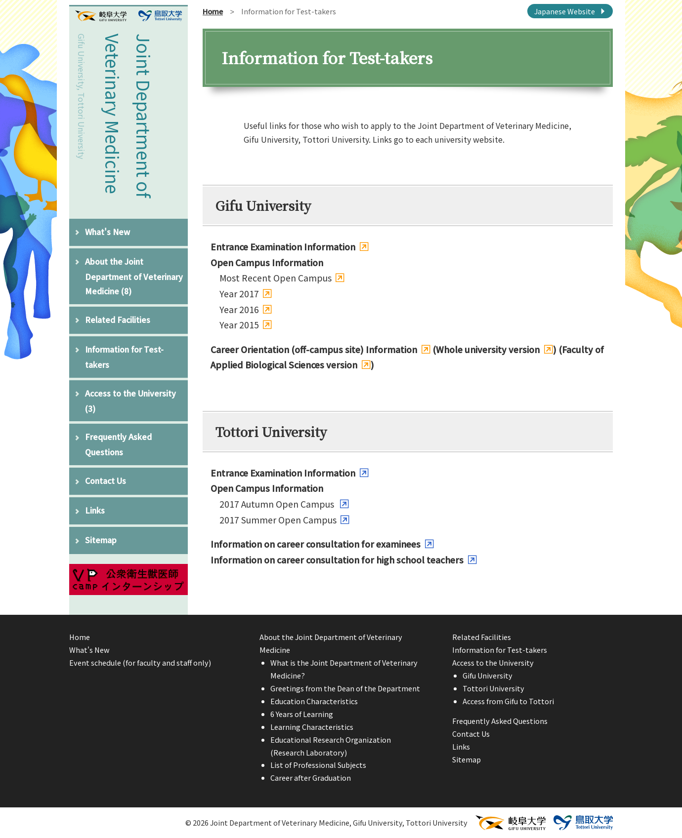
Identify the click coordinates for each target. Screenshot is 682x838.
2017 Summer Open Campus (278, 520)
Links (95, 510)
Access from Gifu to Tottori (508, 701)
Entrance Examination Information (283, 246)
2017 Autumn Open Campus (277, 504)
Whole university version (488, 349)
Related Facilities (117, 319)
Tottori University (493, 688)
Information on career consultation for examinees (316, 544)
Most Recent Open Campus (275, 278)
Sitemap (101, 540)
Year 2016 (239, 309)
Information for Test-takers (124, 356)
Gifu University (487, 675)
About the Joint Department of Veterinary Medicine (134, 276)
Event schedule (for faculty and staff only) (140, 662)
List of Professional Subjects (318, 764)
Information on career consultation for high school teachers (337, 560)
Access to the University (130, 400)
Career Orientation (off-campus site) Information (314, 349)
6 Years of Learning (301, 714)
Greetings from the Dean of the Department (345, 688)
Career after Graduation (310, 777)
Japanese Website (564, 11)
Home (213, 11)
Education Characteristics (314, 701)
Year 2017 (239, 293)
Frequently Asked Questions (118, 444)
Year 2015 (239, 325)
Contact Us (105, 480)
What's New (107, 232)
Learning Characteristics (311, 726)
